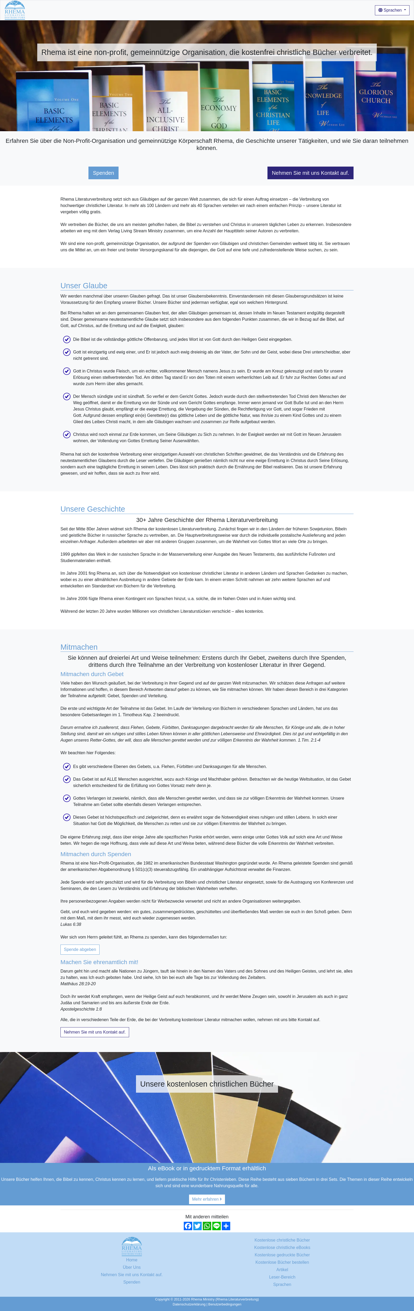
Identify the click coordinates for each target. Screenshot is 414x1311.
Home (35, 10)
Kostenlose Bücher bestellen (282, 1262)
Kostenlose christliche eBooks (282, 1247)
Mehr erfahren (207, 1199)
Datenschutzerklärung (189, 1304)
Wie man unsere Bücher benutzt (157, 10)
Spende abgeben (80, 949)
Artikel (197, 10)
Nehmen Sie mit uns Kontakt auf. (310, 173)
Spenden (103, 173)
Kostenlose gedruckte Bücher (282, 1255)
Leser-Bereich (282, 1277)
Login (212, 10)
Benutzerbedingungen (224, 1304)
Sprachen (390, 10)
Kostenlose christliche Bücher (73, 10)
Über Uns (114, 10)
